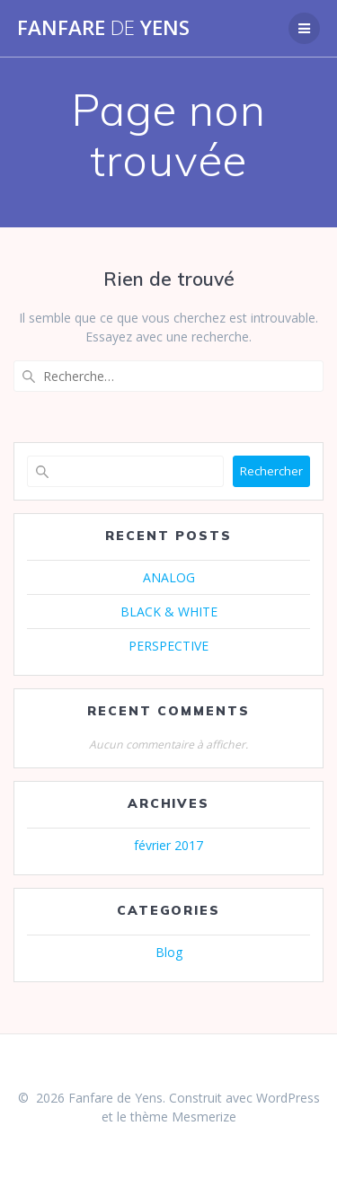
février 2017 (168, 845)
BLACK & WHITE (168, 611)
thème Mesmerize (183, 1116)
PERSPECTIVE (168, 645)
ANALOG (169, 577)
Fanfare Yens (103, 28)
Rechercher (271, 471)
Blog (168, 952)
